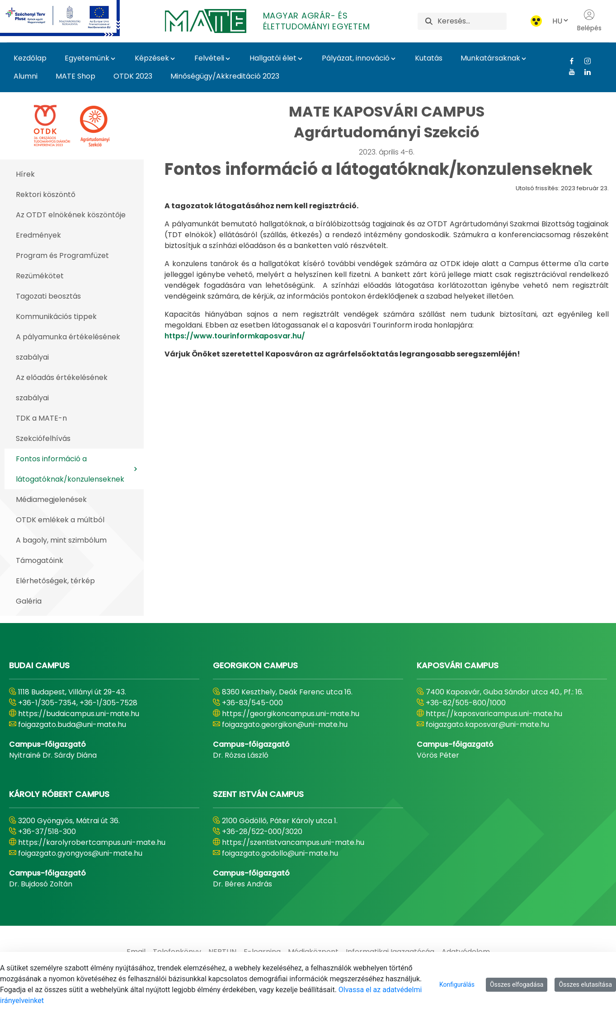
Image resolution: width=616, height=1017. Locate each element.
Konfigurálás (457, 984)
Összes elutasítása (585, 984)
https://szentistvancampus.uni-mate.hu (293, 842)
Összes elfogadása (517, 984)
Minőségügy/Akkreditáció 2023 (224, 76)
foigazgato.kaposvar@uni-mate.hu (487, 724)
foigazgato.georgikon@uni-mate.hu (285, 724)
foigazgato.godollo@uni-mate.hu (280, 853)
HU (560, 21)
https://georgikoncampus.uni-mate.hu (290, 713)
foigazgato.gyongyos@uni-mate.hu (80, 853)
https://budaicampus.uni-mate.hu (78, 713)
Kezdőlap (30, 58)
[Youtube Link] (568, 71)
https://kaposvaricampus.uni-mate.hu (494, 713)
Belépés (589, 21)
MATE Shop (75, 76)
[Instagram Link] (584, 61)
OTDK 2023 (132, 76)
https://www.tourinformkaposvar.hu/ (235, 336)
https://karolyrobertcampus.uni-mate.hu (91, 842)
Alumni (26, 76)
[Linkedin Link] (584, 71)
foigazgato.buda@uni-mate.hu (72, 724)
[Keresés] (472, 21)
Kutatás (428, 58)
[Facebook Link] (568, 61)
